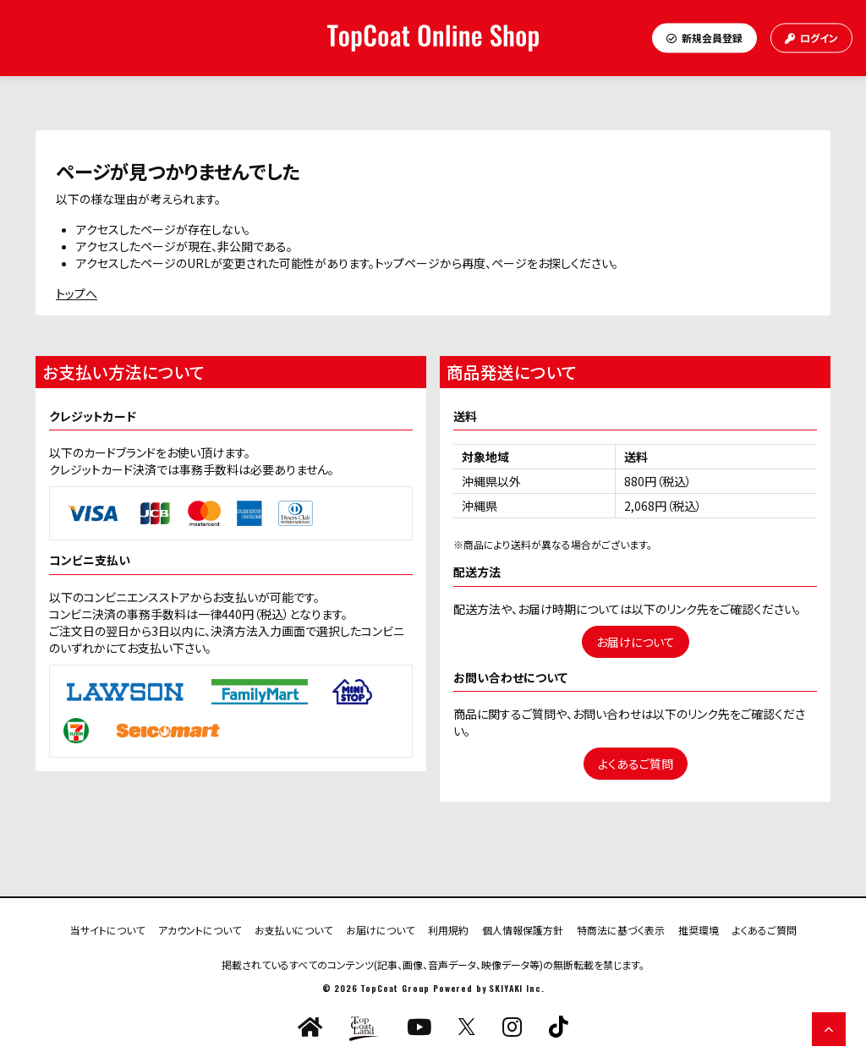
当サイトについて (107, 929)
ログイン (811, 37)
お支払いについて (293, 929)
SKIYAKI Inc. (516, 988)
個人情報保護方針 (522, 929)
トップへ (76, 293)
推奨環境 (698, 929)
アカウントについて (199, 929)
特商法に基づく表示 (621, 929)
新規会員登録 (704, 37)
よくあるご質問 (635, 763)
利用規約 (448, 929)
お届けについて (635, 641)
